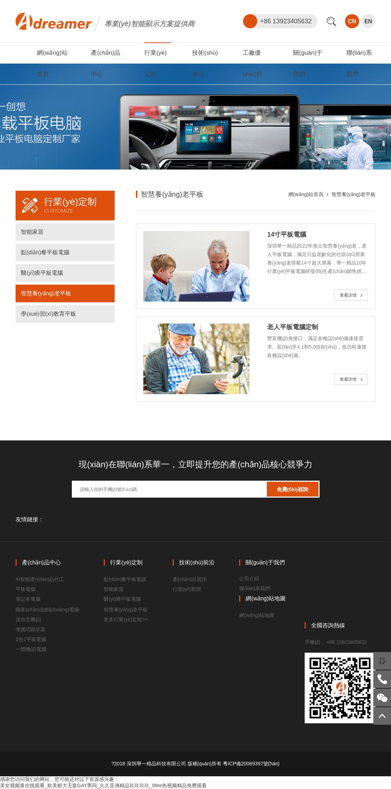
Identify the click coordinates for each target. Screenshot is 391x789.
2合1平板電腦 (31, 639)
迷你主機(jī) (28, 619)
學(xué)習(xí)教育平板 (48, 314)
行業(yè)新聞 (187, 589)
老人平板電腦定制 (292, 327)
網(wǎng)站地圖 (256, 615)
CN (352, 21)
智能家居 (32, 232)
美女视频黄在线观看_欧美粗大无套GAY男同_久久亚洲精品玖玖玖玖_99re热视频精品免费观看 (103, 785)
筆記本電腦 (28, 599)
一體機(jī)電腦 (31, 649)
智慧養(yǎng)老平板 (46, 293)
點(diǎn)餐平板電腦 (45, 252)
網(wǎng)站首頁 (305, 194)
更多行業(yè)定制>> (126, 619)
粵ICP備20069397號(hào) (251, 763)
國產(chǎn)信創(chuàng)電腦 (47, 609)
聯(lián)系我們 (254, 588)
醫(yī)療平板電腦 (42, 273)
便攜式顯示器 (30, 629)
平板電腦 (25, 589)
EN (368, 21)
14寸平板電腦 (286, 234)
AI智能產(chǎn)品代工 (40, 579)
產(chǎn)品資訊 (190, 579)
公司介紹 (249, 578)
